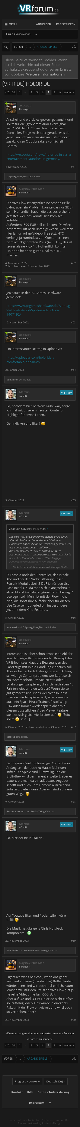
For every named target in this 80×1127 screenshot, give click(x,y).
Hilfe (30, 1092)
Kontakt (17, 1092)
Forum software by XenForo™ (26, 1120)
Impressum (37, 1103)
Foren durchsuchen (18, 34)
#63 (73, 322)
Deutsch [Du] (54, 1081)
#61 (73, 166)
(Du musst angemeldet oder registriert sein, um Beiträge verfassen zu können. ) (40, 1036)
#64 (73, 369)
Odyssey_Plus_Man (17, 176)
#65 (73, 500)
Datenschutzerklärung (53, 1092)
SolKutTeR (12, 379)
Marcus (24, 392)
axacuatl (25, 105)
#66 (73, 617)
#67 (73, 727)
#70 (73, 1019)
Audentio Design (51, 1123)
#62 (73, 263)
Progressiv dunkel (26, 1081)
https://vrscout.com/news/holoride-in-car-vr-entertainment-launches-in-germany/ (39, 156)
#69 (73, 940)
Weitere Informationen (45, 74)
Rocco (10, 811)
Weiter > (69, 92)
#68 (73, 801)
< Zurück (10, 92)
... (36, 34)
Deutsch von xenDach (58, 1120)
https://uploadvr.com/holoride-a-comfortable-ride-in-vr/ (30, 359)
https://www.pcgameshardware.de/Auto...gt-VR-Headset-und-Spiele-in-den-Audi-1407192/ (39, 309)
